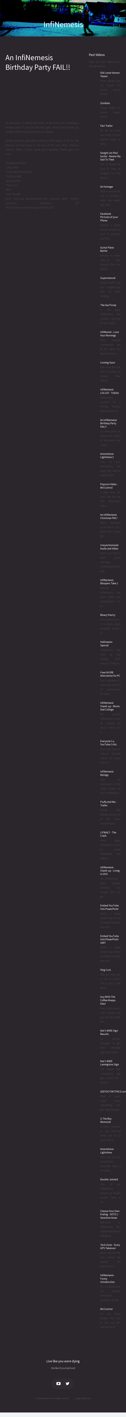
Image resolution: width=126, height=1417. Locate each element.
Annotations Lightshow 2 (107, 455)
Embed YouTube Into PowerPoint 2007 (109, 939)
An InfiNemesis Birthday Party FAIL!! (37, 62)
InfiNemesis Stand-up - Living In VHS (110, 871)
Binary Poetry (107, 615)
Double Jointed (109, 1179)
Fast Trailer (106, 125)
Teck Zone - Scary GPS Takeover (110, 1246)
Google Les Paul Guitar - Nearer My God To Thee (110, 156)
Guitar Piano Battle (107, 249)
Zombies (105, 103)
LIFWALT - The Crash (108, 834)
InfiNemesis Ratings (107, 773)
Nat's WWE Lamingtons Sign (109, 1062)
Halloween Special (106, 643)
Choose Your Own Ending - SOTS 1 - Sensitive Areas (109, 1214)
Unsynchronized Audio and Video (109, 546)
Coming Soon (107, 362)
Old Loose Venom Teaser (110, 74)
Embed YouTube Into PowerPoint (109, 907)
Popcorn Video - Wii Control (109, 486)
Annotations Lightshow (107, 1150)
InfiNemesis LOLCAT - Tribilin (109, 391)
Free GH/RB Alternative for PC (110, 674)
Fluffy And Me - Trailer (108, 803)
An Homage (106, 186)
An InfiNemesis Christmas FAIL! (108, 516)
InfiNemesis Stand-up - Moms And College (110, 706)
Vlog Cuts (105, 970)
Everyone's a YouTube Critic (108, 742)
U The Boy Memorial (106, 1120)
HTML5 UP (86, 1398)
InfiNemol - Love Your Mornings (109, 333)
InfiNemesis (63, 24)
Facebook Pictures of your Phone (109, 217)
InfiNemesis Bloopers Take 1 (109, 581)
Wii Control (106, 1309)
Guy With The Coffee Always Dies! (108, 1000)
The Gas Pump (108, 305)
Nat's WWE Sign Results (109, 1032)
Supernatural (107, 278)
